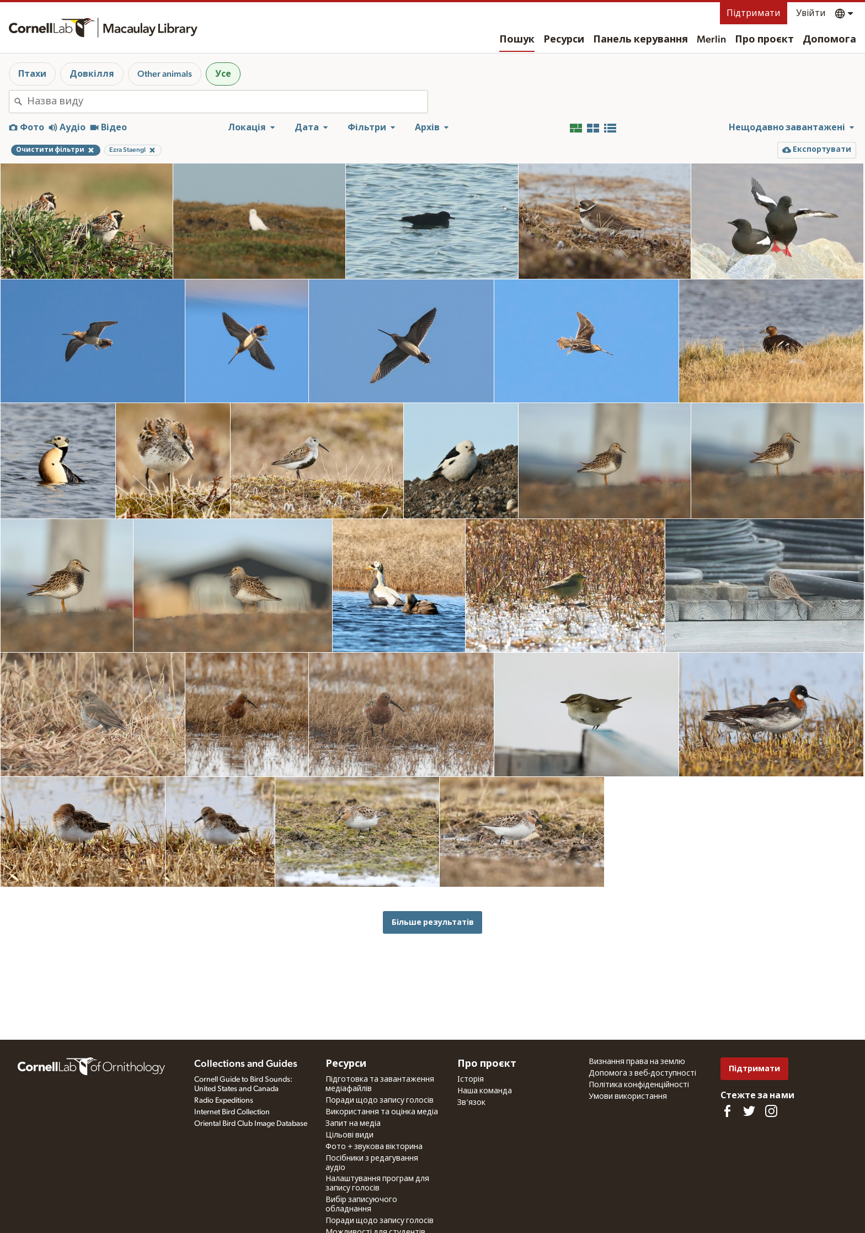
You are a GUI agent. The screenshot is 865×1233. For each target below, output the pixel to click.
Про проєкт (764, 40)
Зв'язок (471, 1103)
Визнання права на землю (637, 1062)
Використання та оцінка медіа (381, 1112)
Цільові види (349, 1135)
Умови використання (628, 1096)
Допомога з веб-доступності (642, 1073)
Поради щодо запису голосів (379, 1100)
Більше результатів (433, 922)
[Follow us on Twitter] (749, 1111)
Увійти (811, 13)
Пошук (517, 40)
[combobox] (227, 102)
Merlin (711, 40)
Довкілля (92, 74)
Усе (223, 74)
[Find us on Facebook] (727, 1111)
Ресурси (563, 40)
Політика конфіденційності (639, 1085)
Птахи (32, 74)
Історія (470, 1079)
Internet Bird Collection (232, 1112)
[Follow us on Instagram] (771, 1111)
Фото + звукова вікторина (374, 1147)
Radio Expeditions (223, 1100)
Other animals (164, 74)
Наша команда (484, 1091)
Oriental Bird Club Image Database (250, 1124)
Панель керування (640, 40)
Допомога (829, 40)
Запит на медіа (353, 1124)
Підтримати (754, 13)
